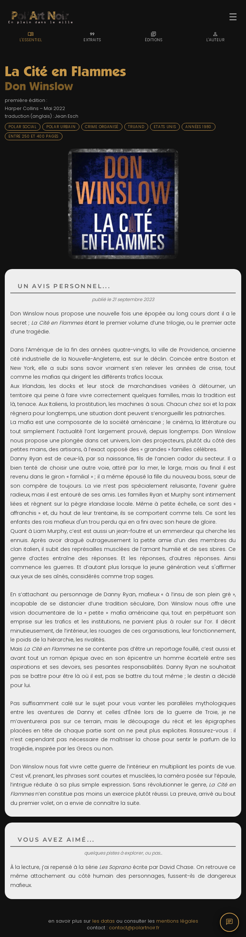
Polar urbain (60, 127)
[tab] (30, 37)
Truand (136, 127)
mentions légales (177, 921)
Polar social (22, 127)
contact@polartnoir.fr (134, 927)
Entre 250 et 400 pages (33, 136)
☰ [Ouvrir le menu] (233, 17)
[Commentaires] (229, 922)
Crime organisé (101, 127)
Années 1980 (198, 127)
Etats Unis (165, 127)
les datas (103, 921)
